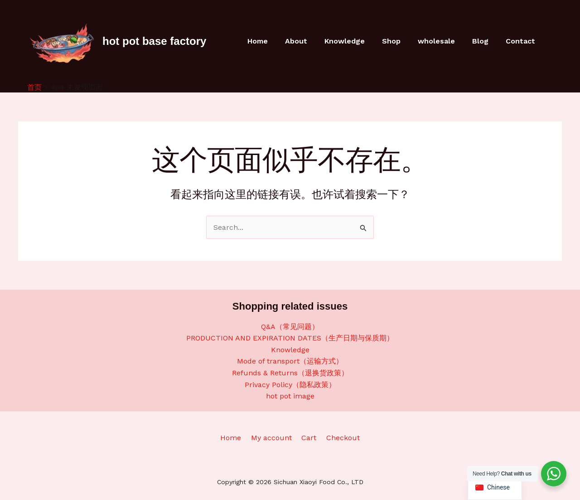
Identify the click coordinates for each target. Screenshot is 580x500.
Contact (521, 41)
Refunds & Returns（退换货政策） (290, 373)
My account (272, 437)
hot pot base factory (154, 41)
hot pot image (290, 396)
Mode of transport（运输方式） (290, 361)
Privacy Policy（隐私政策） (290, 384)
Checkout (339, 437)
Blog (484, 41)
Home (275, 41)
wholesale (443, 41)
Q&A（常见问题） (290, 326)
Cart (307, 437)
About (311, 41)
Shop (401, 41)
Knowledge (357, 41)
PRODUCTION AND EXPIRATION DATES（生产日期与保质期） (290, 338)
